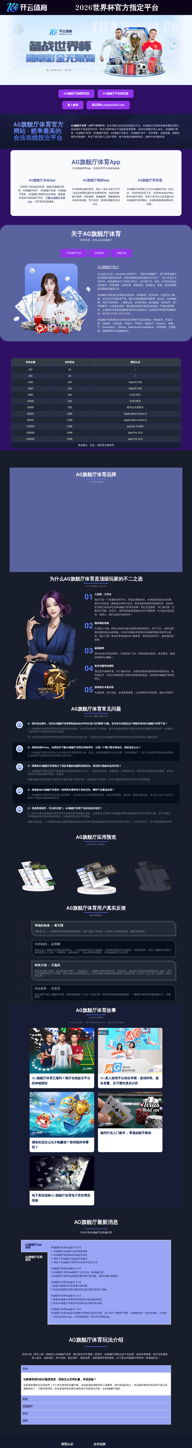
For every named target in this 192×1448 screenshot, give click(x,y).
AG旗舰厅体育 (105, 274)
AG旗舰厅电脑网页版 (76, 93)
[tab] (73, 253)
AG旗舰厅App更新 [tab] (33, 1196)
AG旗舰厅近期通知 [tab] (33, 1208)
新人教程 (73, 104)
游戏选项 (115, 1422)
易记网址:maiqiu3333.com (108, 104)
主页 (100, 1422)
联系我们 (123, 1429)
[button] (96, 1319)
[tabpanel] (109, 1232)
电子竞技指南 (105, 1429)
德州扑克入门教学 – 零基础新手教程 (125, 1083)
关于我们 (147, 1422)
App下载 (131, 1422)
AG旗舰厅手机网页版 (115, 93)
